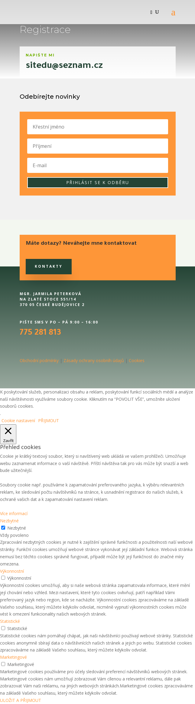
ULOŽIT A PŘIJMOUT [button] (20, 700)
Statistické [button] (10, 621)
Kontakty (49, 266)
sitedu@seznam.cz (64, 67)
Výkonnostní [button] (12, 571)
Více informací (14, 513)
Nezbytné (16, 528)
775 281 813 (40, 333)
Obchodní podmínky (39, 360)
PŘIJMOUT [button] (48, 420)
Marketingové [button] (13, 657)
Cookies (137, 360)
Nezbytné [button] (9, 521)
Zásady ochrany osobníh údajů (93, 360)
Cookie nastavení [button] (18, 420)
